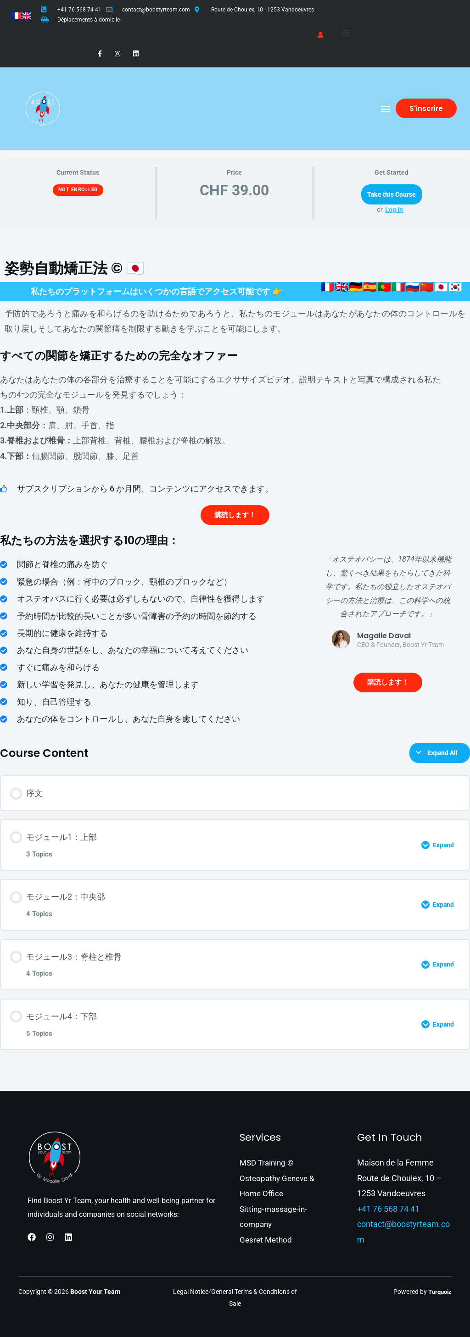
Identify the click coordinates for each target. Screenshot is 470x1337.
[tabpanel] (235, 604)
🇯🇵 (441, 287)
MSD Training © (268, 1162)
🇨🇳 (427, 287)
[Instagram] (50, 1237)
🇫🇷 (327, 287)
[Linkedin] (68, 1237)
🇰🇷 (455, 287)
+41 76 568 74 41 (79, 9)
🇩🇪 (356, 287)
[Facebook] (32, 1237)
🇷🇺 (413, 287)
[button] (345, 32)
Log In (394, 209)
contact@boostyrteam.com (156, 9)
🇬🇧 (342, 287)
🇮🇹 (399, 287)
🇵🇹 (384, 287)
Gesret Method (267, 1239)
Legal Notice (190, 1291)
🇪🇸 (370, 287)
